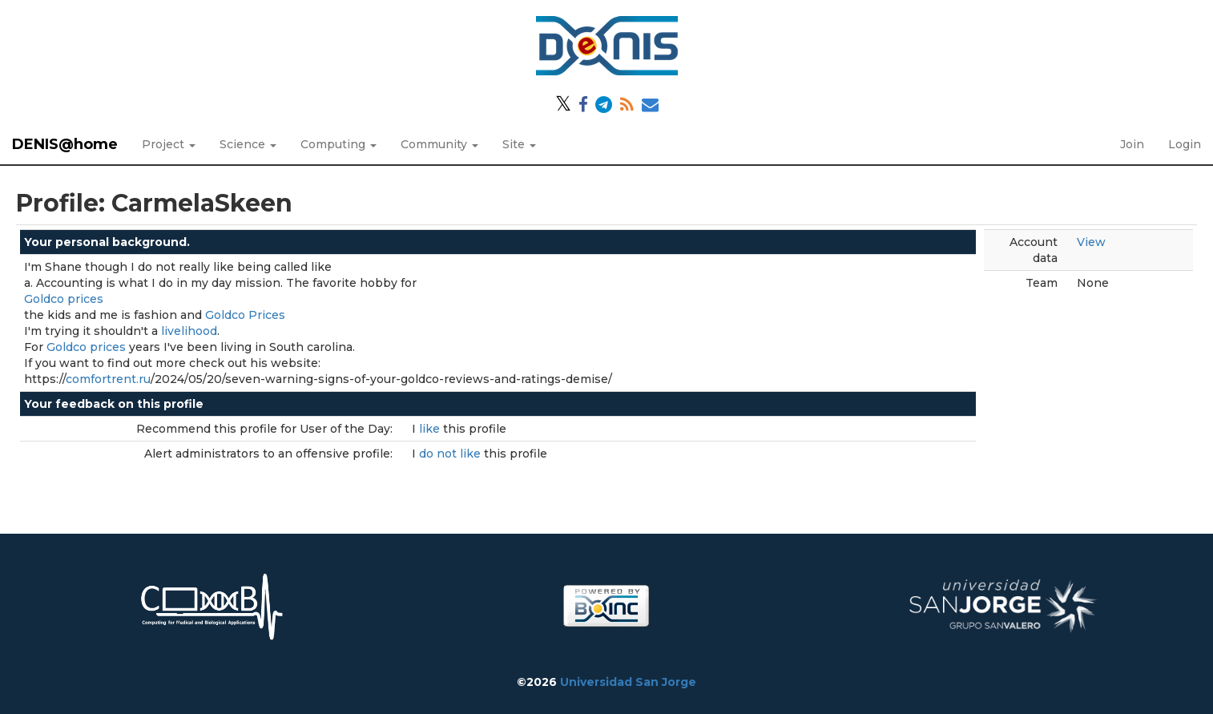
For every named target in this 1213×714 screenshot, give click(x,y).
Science (248, 144)
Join (1132, 144)
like (431, 429)
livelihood (189, 331)
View (1091, 242)
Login (1184, 144)
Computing (338, 144)
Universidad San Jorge (628, 682)
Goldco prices (63, 299)
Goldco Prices (245, 315)
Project (168, 144)
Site (519, 144)
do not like (451, 453)
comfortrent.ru (108, 379)
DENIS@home (65, 144)
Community (439, 144)
